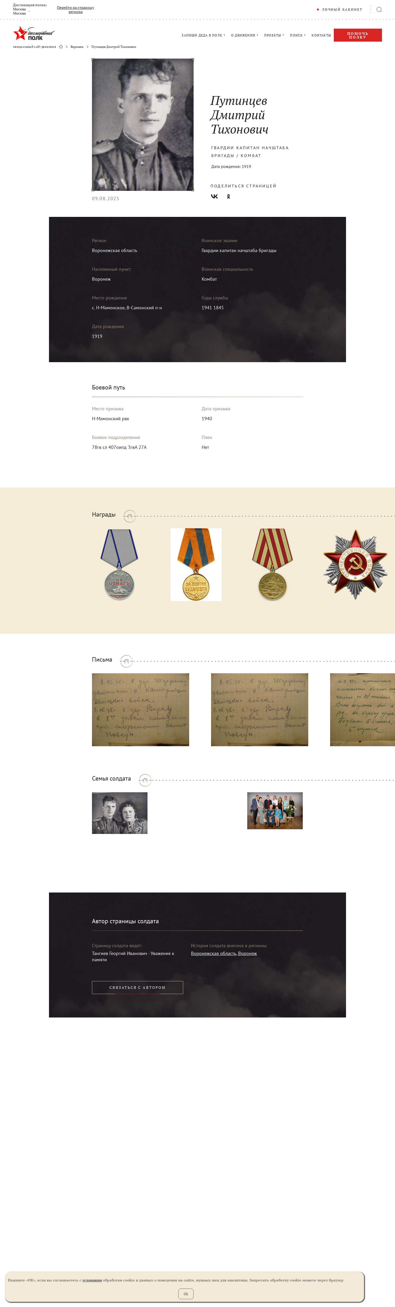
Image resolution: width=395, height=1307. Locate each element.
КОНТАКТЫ (321, 35)
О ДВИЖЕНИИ (243, 35)
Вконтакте (214, 196)
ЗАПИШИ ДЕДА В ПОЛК (202, 35)
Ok (186, 1293)
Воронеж (77, 47)
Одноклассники (228, 196)
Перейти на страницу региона (75, 9)
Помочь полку (358, 35)
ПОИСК (296, 35)
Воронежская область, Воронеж (224, 953)
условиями (92, 1280)
